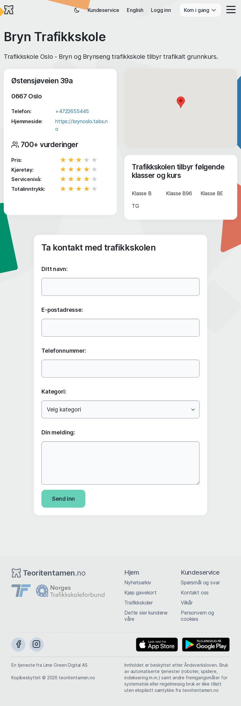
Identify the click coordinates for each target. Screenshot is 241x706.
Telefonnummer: (63, 350)
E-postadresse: (62, 309)
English (135, 10)
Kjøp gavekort (140, 592)
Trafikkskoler (138, 602)
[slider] (79, 160)
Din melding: (58, 432)
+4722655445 (72, 111)
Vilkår (187, 602)
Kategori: (54, 391)
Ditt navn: (54, 269)
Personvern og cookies (197, 615)
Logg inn (161, 10)
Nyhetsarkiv (137, 582)
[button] (229, 10)
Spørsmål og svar (200, 582)
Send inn (63, 498)
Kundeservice (103, 10)
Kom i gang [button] (200, 10)
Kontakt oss (195, 592)
